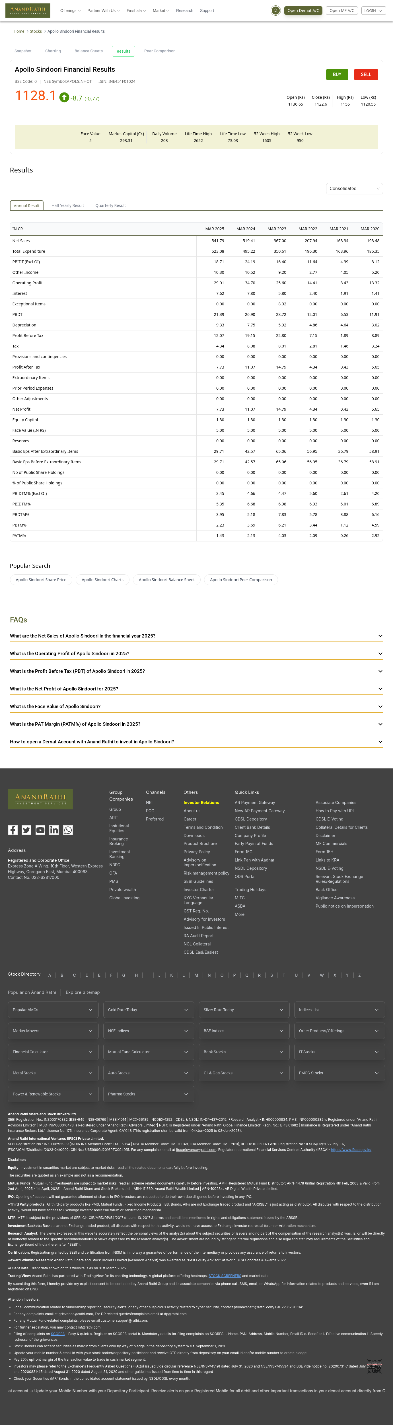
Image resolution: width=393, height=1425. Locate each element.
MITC (240, 897)
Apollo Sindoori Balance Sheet (167, 579)
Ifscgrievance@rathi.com (196, 1150)
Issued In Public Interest (206, 927)
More (239, 914)
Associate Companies (336, 802)
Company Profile (250, 835)
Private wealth (122, 889)
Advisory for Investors (204, 919)
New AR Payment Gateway (260, 810)
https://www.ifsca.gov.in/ (351, 1150)
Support (207, 11)
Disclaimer (325, 835)
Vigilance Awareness (335, 897)
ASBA (240, 906)
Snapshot (23, 51)
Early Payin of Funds (254, 843)
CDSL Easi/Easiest (201, 952)
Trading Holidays (250, 889)
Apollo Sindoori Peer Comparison (241, 579)
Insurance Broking (118, 841)
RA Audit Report (198, 935)
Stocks (36, 31)
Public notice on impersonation (345, 906)
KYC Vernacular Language (198, 900)
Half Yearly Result (68, 205)
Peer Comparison (160, 51)
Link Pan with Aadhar (254, 860)
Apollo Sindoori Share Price (41, 579)
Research (184, 11)
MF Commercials (331, 843)
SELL (366, 74)
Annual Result (27, 205)
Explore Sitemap (83, 992)
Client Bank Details (252, 827)
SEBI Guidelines (198, 881)
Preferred (155, 819)
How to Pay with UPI (335, 810)
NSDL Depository (251, 868)
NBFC (114, 864)
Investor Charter (199, 889)
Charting (53, 51)
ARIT (113, 817)
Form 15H (324, 851)
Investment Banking (119, 854)
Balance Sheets (89, 51)
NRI (149, 802)
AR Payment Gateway (255, 802)
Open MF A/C (342, 10)
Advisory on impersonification (200, 862)
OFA (113, 873)
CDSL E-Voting (329, 819)
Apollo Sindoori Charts (103, 579)
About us (192, 810)
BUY (337, 74)
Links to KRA (327, 860)
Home (19, 31)
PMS (113, 881)
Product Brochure (200, 843)
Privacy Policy (197, 851)
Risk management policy (206, 873)
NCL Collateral (197, 943)
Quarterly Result (110, 205)
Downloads (194, 835)
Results (123, 51)
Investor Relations (201, 802)
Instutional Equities (119, 828)
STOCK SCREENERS (225, 1276)
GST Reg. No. (196, 910)
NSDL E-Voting (329, 868)
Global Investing (124, 897)
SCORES (58, 1334)
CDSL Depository (251, 819)
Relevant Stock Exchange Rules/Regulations (339, 879)
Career (190, 819)
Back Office (327, 889)
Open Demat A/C (301, 10)
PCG (150, 810)
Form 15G (243, 851)
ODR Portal (245, 876)
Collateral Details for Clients (342, 827)
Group (115, 809)
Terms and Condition (203, 827)
